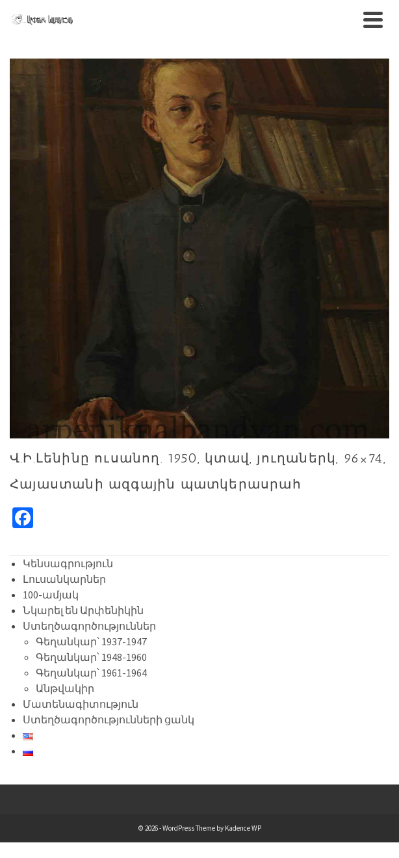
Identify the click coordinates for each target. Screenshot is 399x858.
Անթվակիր (65, 688)
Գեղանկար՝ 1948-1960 (91, 657)
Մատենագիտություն (80, 703)
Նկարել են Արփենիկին (83, 610)
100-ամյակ (51, 594)
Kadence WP (243, 828)
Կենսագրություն (68, 563)
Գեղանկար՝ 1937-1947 (91, 641)
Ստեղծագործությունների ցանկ (108, 719)
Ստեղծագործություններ (89, 625)
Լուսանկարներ (64, 578)
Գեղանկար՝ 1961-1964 (91, 672)
